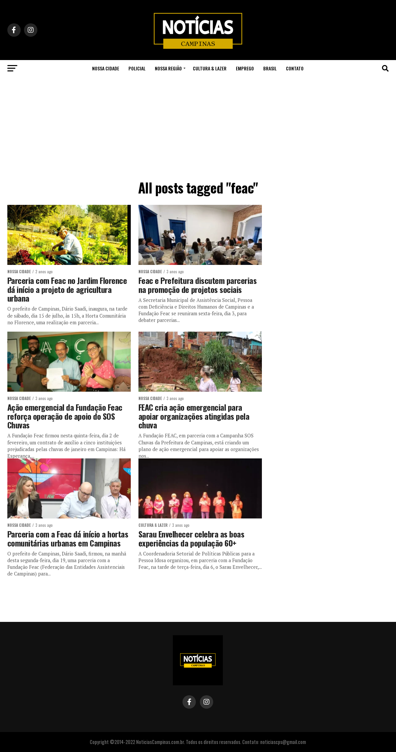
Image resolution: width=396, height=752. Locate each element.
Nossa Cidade (105, 68)
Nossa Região (168, 68)
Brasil (270, 68)
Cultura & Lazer (210, 68)
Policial (136, 68)
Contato (295, 68)
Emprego (245, 68)
